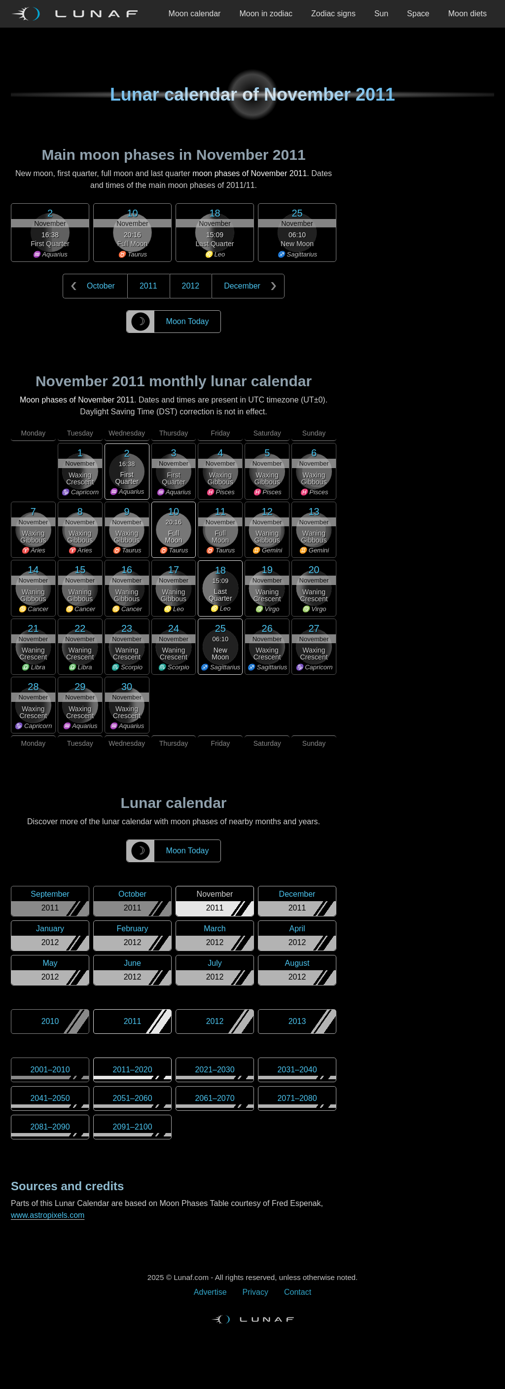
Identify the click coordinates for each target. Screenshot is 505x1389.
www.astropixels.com (47, 1215)
